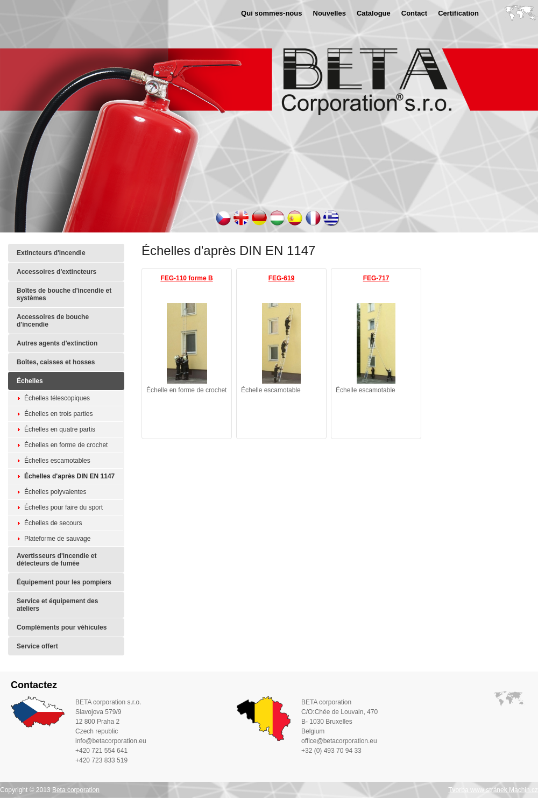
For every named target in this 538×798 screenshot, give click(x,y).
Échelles (30, 381)
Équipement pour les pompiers (64, 582)
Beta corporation (76, 790)
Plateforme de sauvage (57, 538)
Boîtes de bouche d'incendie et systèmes (64, 294)
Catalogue (374, 13)
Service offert (37, 646)
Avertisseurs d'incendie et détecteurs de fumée (56, 559)
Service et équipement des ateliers (57, 604)
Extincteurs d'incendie (51, 253)
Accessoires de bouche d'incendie (53, 320)
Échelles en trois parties (58, 414)
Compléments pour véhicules (62, 627)
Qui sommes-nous (271, 13)
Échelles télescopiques (57, 398)
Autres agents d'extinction (57, 343)
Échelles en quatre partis (59, 429)
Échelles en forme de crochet (66, 445)
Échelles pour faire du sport (63, 507)
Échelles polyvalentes (55, 492)
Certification (458, 13)
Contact (414, 13)
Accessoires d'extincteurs (56, 272)
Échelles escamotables (57, 460)
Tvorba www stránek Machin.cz (493, 790)
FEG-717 (376, 278)
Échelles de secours (53, 523)
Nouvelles (329, 13)
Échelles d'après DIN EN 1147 (69, 476)
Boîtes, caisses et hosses (56, 362)
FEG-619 (281, 278)
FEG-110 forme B (186, 278)
